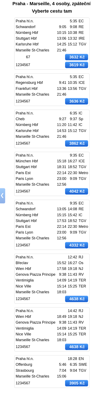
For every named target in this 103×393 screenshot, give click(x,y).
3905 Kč (77, 383)
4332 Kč (77, 245)
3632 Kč (77, 57)
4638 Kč (77, 299)
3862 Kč (77, 143)
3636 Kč (77, 101)
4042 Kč (77, 191)
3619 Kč (77, 65)
